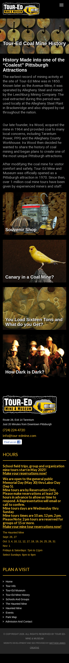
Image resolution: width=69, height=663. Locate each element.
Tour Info (9, 586)
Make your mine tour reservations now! (32, 527)
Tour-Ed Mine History (16, 594)
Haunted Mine (12, 608)
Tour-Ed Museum (14, 590)
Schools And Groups (16, 599)
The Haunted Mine (13, 532)
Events (8, 612)
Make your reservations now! (25, 473)
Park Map (10, 617)
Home (8, 581)
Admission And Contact (17, 621)
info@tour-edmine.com (19, 435)
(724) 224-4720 (14, 430)
